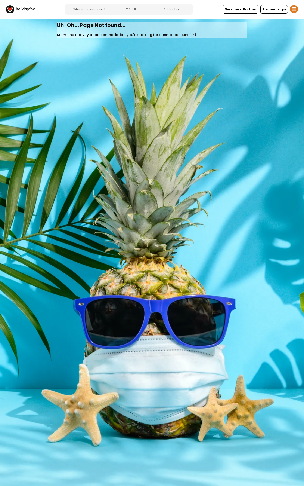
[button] (240, 9)
